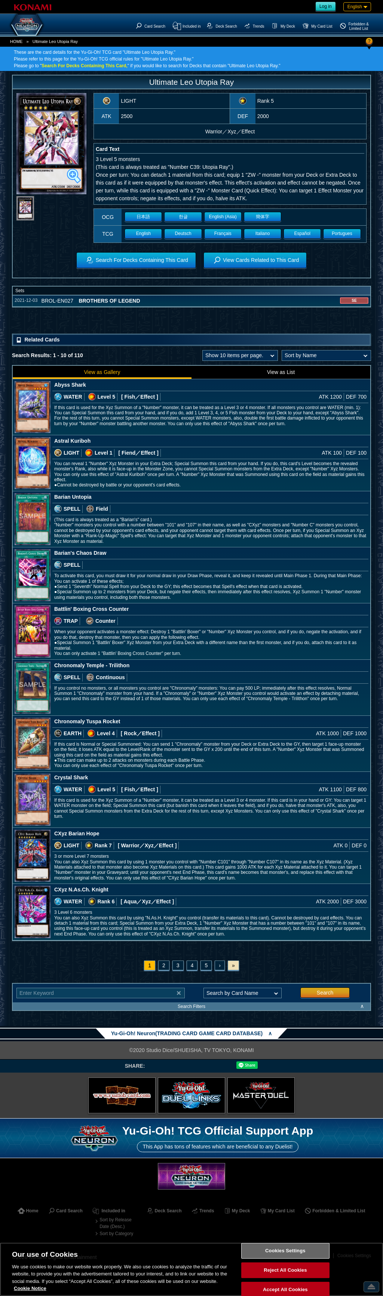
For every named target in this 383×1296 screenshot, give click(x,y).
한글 (183, 216)
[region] (191, 1269)
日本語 (143, 216)
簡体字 (262, 216)
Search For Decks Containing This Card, (84, 65)
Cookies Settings (285, 1251)
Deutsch (183, 233)
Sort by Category (116, 1233)
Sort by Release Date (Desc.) (115, 1223)
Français (223, 233)
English (143, 233)
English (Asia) (223, 216)
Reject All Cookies (285, 1270)
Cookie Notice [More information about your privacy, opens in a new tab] (30, 1288)
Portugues (342, 233)
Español (302, 233)
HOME (16, 41)
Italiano (262, 233)
